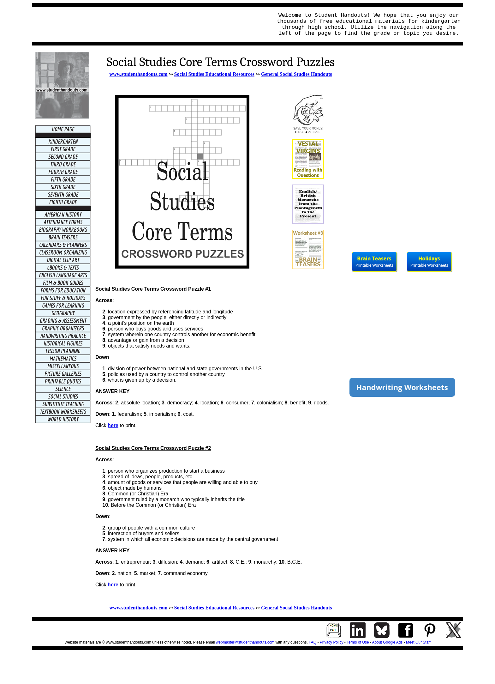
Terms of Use (358, 642)
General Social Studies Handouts (296, 74)
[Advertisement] (150, 24)
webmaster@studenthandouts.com (245, 642)
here (113, 425)
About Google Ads (387, 642)
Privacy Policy (331, 642)
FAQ (312, 642)
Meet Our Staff (418, 642)
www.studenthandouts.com (139, 74)
